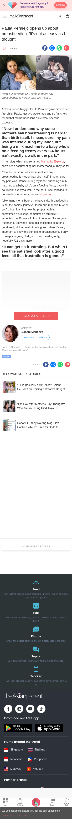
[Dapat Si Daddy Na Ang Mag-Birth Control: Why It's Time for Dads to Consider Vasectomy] (36, 425)
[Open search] (60, 16)
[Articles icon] (20, 802)
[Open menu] (5, 16)
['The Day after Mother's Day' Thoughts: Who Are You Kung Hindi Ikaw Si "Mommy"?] (36, 406)
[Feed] (36, 588)
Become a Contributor (35, 337)
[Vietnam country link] (35, 769)
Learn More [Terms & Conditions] (8, 815)
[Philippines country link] (37, 759)
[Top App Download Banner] (36, 5)
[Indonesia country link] (13, 759)
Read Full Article (36, 316)
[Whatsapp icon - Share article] (59, 48)
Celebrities (16, 347)
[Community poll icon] (66, 802)
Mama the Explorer (52, 161)
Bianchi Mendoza (32, 331)
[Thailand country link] (36, 750)
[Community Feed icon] (52, 802)
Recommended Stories (21, 374)
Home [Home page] (4, 347)
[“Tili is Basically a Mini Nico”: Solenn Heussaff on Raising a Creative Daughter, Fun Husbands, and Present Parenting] (36, 387)
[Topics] (36, 653)
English (6, 357)
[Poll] (36, 612)
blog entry (45, 194)
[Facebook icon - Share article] (45, 48)
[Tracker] (36, 675)
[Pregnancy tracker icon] (36, 802)
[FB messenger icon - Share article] (52, 48)
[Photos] (36, 633)
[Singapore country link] (13, 750)
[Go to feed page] (21, 16)
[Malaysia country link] (12, 769)
